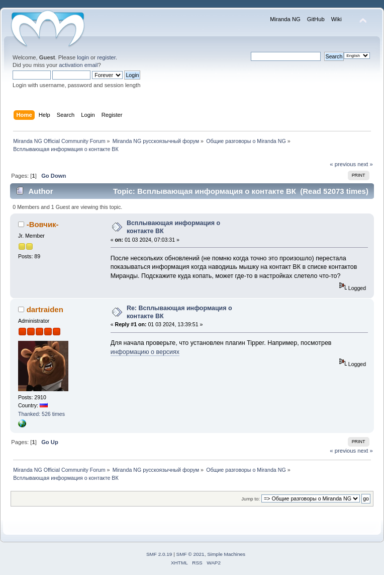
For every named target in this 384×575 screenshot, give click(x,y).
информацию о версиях (145, 351)
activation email (78, 65)
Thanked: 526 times (41, 414)
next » (365, 164)
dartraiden (45, 309)
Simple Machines (226, 554)
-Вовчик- (43, 224)
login (83, 57)
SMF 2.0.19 (159, 554)
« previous (343, 164)
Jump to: (250, 498)
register (106, 57)
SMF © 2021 (190, 554)
